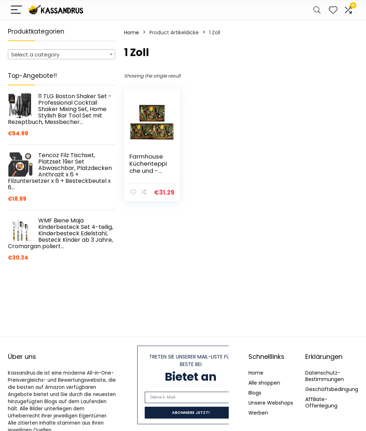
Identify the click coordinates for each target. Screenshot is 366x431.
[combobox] (61, 54)
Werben (258, 412)
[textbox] (61, 55)
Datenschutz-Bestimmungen (324, 376)
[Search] (317, 10)
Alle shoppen (264, 382)
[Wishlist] (333, 10)
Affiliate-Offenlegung (321, 402)
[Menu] (16, 10)
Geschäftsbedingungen (335, 389)
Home (131, 32)
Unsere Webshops (270, 402)
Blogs (254, 392)
